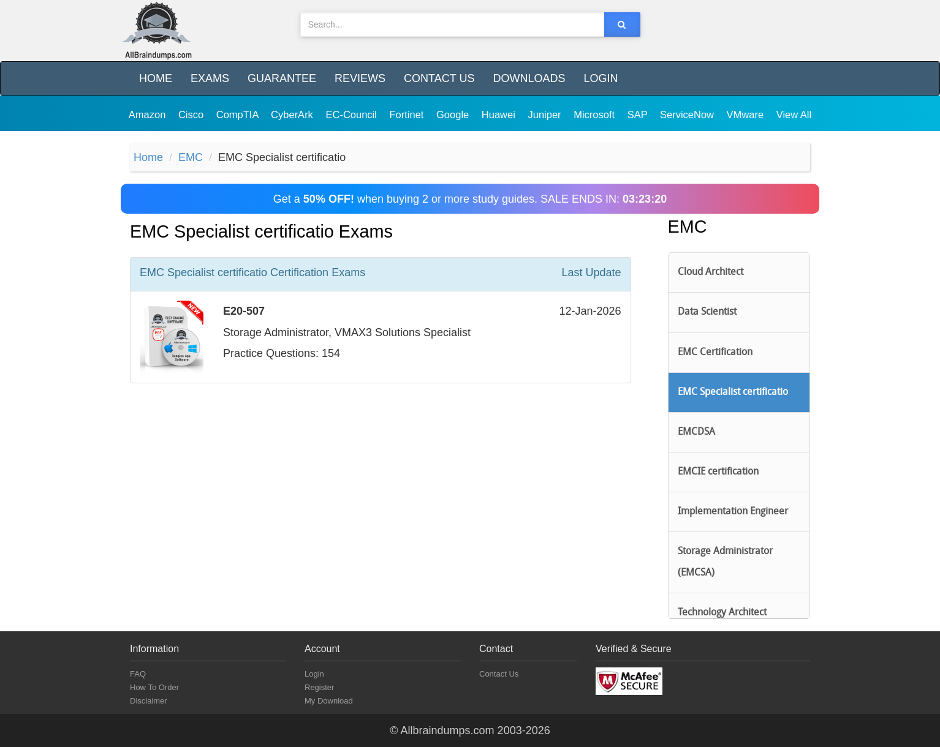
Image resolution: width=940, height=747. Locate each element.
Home (155, 78)
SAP (638, 114)
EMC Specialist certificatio (733, 392)
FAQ (138, 673)
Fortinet (408, 114)
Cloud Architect (710, 272)
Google (454, 114)
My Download (329, 700)
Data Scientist (707, 312)
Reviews (360, 78)
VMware (747, 114)
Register (319, 687)
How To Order (154, 687)
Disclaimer (148, 700)
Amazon (149, 114)
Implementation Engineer (733, 512)
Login (600, 78)
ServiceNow (688, 114)
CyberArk (293, 114)
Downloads (529, 78)
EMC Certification (715, 353)
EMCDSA (696, 432)
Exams (210, 78)
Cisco (192, 114)
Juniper (546, 114)
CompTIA (238, 114)
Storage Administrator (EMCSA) (725, 562)
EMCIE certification (718, 472)
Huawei (500, 114)
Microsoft (596, 114)
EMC (190, 157)
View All (793, 114)
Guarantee (282, 78)
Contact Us (439, 78)
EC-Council (352, 114)
